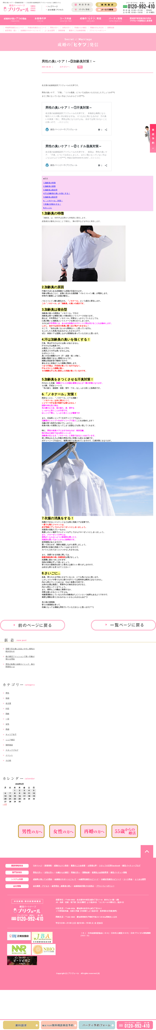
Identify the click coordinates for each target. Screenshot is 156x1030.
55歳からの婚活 (80, 28)
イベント (9, 755)
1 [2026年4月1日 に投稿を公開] (14, 790)
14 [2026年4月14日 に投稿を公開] (10, 796)
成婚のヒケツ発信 (61, 866)
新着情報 (61, 30)
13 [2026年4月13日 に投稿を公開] (5, 796)
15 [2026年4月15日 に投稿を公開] (15, 796)
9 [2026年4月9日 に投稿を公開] (19, 793)
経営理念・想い (11, 30)
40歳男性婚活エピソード (14, 28)
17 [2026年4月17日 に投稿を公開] (24, 796)
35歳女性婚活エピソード (37, 28)
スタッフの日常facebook (109, 866)
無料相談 (9, 745)
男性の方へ (54, 28)
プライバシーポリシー (97, 30)
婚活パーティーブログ (131, 866)
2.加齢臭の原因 (49, 186)
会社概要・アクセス (41, 886)
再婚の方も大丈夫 (97, 28)
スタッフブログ (12, 750)
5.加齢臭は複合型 (50, 197)
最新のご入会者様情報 (77, 30)
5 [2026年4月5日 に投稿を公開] (33, 790)
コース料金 (127, 879)
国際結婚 (110, 28)
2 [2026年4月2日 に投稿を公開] (19, 790)
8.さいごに (47, 208)
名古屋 (8, 703)
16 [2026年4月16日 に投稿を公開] (20, 796)
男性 (7, 693)
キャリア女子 (11, 734)
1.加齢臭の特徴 (49, 183)
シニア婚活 (10, 740)
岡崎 (7, 714)
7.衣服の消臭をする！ (52, 204)
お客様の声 (92, 866)
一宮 (7, 719)
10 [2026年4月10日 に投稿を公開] (24, 793)
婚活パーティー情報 (118, 872)
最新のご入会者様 (78, 866)
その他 (8, 760)
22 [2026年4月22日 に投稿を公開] (15, 799)
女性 (7, 724)
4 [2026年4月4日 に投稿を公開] (28, 790)
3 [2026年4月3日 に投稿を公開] (24, 790)
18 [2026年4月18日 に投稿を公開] (29, 796)
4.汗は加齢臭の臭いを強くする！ (56, 193)
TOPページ (37, 866)
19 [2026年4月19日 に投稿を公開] (34, 796)
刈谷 (7, 708)
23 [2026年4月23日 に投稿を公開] (20, 799)
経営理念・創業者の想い (62, 886)
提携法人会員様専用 (100, 872)
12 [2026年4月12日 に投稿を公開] (34, 793)
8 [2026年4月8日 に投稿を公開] (14, 793)
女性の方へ (66, 28)
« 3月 (5, 804)
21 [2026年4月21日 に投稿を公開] (10, 799)
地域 (7, 698)
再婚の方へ (75, 872)
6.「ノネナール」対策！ (53, 201)
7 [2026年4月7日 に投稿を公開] (9, 793)
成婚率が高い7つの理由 (42, 879)
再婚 (7, 729)
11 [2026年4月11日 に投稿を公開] (29, 793)
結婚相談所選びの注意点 (84, 886)
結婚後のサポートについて (31, 30)
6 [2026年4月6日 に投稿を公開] (5, 793)
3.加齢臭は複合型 (50, 190)
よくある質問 (50, 30)
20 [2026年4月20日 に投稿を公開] (5, 799)
